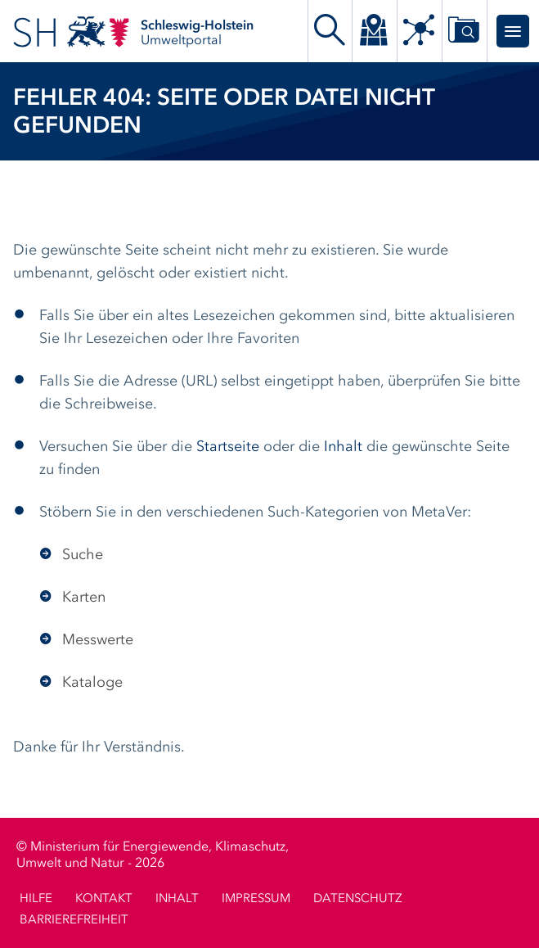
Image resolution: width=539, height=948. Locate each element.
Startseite (227, 447)
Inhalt (343, 447)
